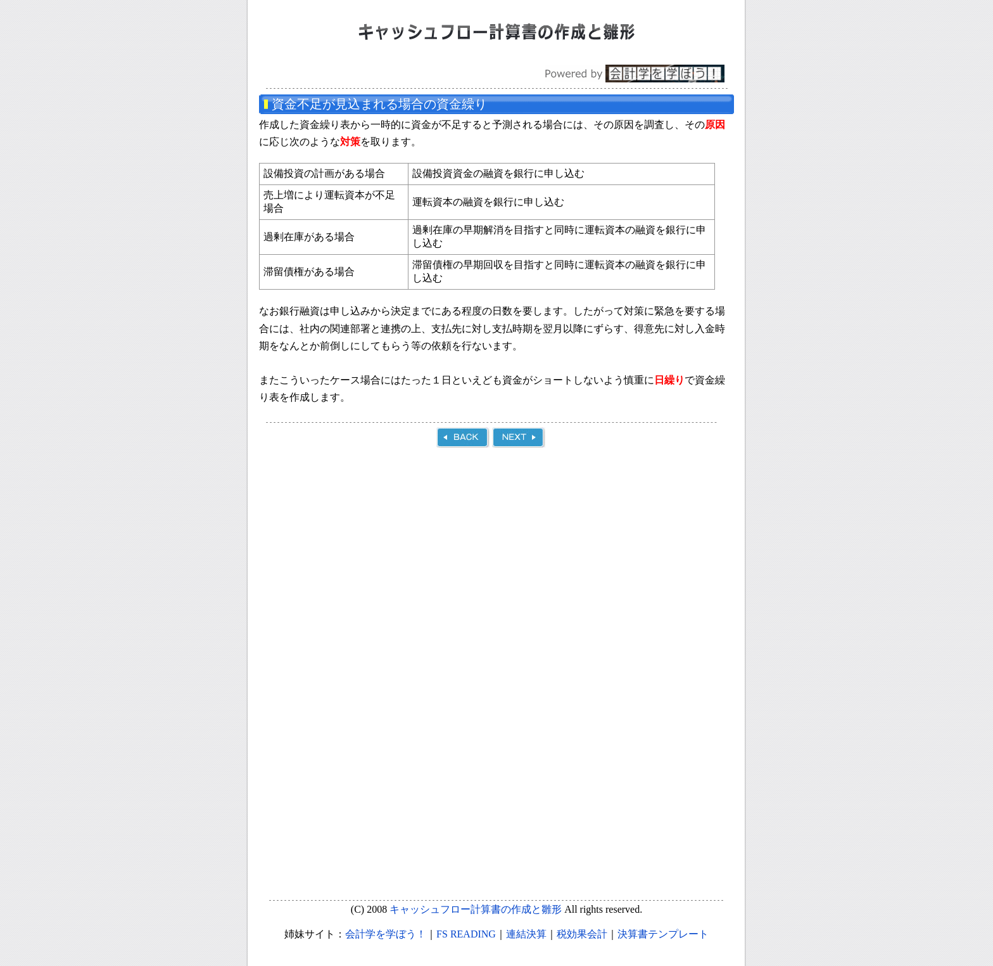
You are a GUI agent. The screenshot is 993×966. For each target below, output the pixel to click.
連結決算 (526, 934)
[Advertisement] (495, 566)
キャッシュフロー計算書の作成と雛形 (475, 909)
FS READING (466, 934)
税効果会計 (582, 934)
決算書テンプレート (663, 934)
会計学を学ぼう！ (385, 934)
